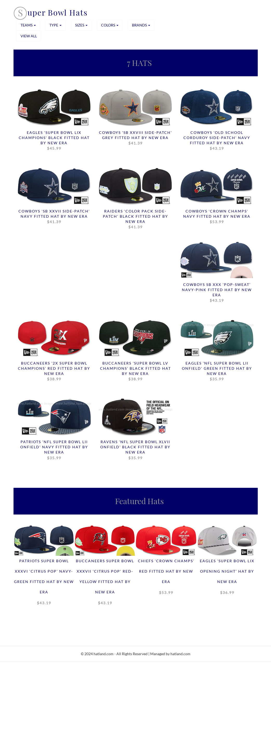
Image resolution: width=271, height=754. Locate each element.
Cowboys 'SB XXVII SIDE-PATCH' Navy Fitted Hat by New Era (54, 216)
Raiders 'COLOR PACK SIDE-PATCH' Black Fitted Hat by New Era (135, 219)
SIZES (81, 25)
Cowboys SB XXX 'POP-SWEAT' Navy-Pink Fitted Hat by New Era (217, 292)
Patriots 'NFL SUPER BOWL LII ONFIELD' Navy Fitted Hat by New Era (54, 450)
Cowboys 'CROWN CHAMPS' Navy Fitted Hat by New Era (216, 216)
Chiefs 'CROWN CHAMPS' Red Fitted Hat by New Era (166, 578)
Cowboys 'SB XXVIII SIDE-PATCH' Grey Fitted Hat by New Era (135, 138)
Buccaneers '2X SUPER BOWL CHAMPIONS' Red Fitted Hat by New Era (54, 371)
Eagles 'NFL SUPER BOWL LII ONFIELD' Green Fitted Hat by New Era (217, 371)
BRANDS (141, 25)
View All (29, 36)
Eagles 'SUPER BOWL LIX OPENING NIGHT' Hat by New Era (227, 578)
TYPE (55, 25)
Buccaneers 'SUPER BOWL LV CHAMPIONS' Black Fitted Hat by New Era (135, 371)
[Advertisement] (135, 716)
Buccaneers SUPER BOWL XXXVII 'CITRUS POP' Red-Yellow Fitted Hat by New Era (105, 583)
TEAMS (28, 25)
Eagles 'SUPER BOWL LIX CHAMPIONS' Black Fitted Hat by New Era (54, 140)
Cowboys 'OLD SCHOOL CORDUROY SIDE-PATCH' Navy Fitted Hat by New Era (216, 140)
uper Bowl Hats (58, 12)
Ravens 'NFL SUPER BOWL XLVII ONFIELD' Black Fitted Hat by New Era (135, 450)
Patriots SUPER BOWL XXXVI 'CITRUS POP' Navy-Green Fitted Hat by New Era (44, 583)
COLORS (109, 25)
